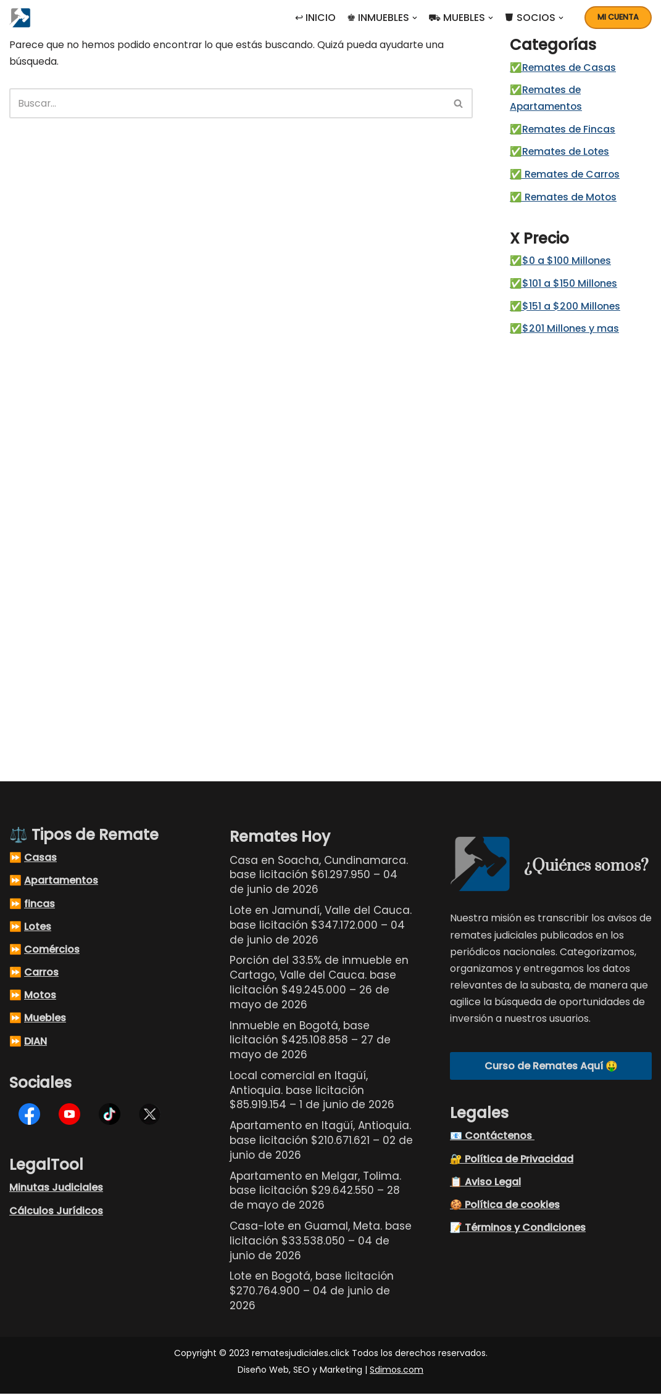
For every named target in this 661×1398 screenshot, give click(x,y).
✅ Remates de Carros (566, 177)
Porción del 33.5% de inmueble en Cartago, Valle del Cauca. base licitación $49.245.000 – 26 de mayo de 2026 (319, 986)
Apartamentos (61, 885)
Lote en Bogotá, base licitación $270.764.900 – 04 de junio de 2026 (312, 1295)
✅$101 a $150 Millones (564, 287)
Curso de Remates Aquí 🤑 (551, 1070)
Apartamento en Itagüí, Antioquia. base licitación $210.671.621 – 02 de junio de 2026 (321, 1144)
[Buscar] (227, 104)
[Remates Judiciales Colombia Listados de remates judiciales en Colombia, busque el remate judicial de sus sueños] (23, 17)
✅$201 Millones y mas (565, 333)
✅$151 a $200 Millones (566, 310)
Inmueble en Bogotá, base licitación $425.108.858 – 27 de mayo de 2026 (310, 1044)
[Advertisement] (581, 551)
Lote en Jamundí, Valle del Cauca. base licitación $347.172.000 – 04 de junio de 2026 (321, 929)
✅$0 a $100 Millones (561, 264)
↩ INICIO (315, 17)
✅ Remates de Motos (565, 199)
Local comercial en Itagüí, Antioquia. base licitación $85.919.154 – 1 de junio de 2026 (312, 1094)
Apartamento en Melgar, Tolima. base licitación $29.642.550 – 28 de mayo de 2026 (315, 1194)
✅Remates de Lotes (561, 154)
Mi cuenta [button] (618, 17)
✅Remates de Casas (564, 68)
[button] (414, 17)
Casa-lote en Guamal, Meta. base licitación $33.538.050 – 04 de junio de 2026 (321, 1245)
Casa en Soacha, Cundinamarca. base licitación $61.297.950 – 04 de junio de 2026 (319, 879)
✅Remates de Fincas (563, 131)
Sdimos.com (396, 1374)
